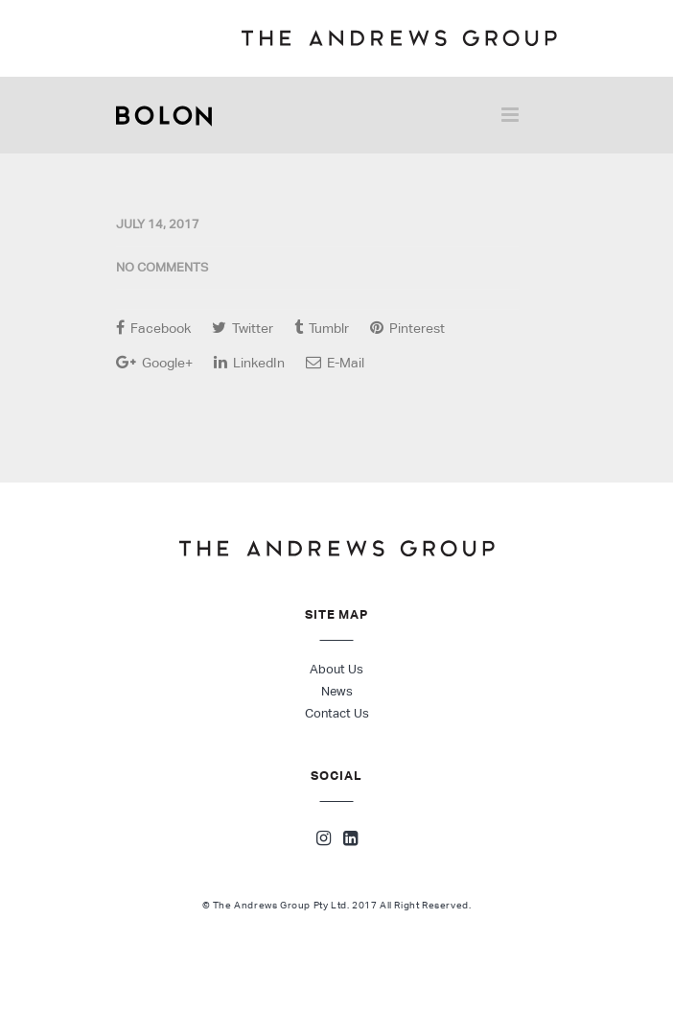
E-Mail (335, 362)
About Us (336, 669)
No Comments (162, 267)
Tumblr (321, 327)
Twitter (242, 327)
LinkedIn (249, 362)
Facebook (153, 327)
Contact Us (337, 713)
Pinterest (407, 327)
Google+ (154, 362)
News (337, 691)
